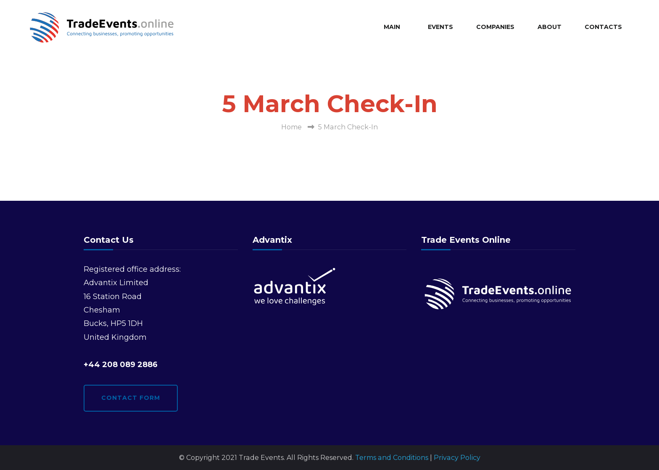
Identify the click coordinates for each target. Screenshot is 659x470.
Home (291, 127)
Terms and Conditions (391, 458)
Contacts (603, 27)
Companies (495, 27)
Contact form (130, 398)
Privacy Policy (457, 458)
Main (392, 27)
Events (440, 27)
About (549, 27)
